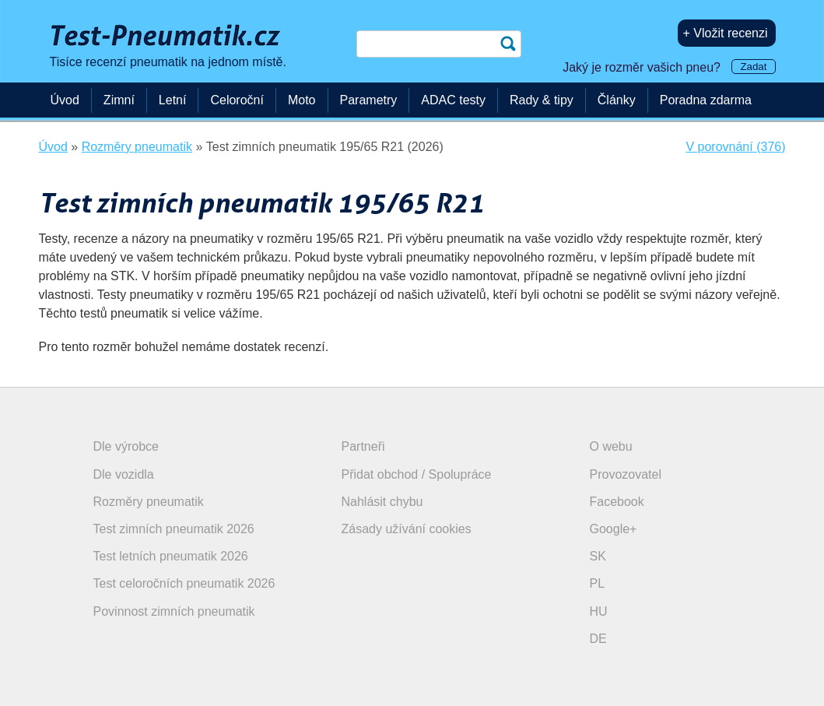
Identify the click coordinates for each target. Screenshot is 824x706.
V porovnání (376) (735, 146)
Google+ (613, 529)
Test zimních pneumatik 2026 (173, 529)
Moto (302, 100)
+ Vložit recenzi (725, 33)
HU (599, 611)
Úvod (65, 100)
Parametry (369, 100)
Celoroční (236, 100)
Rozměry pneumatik (148, 501)
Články (617, 100)
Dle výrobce (126, 446)
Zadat (753, 66)
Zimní (119, 100)
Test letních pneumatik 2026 (170, 556)
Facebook (617, 501)
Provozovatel (626, 474)
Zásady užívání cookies (407, 529)
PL (597, 583)
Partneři (363, 446)
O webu (611, 446)
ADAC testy (453, 100)
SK (598, 556)
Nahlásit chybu (382, 501)
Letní (173, 100)
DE (598, 638)
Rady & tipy (541, 100)
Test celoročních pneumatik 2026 (184, 583)
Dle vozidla (123, 474)
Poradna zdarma (706, 100)
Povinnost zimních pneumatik (174, 611)
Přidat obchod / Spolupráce (417, 474)
